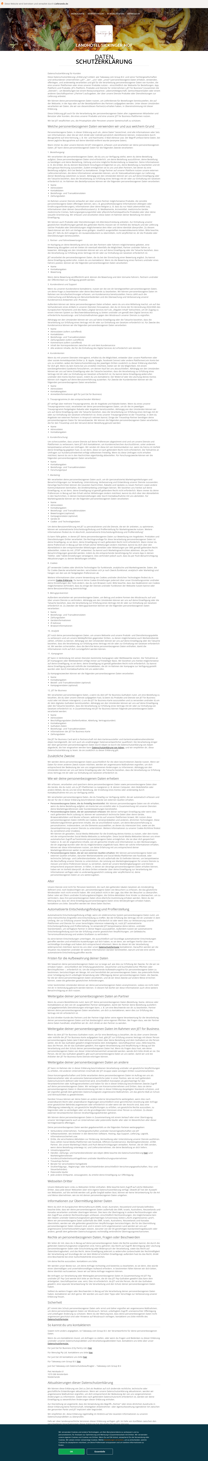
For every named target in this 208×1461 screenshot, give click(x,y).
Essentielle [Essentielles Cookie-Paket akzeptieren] (99, 1451)
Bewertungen (96, 13)
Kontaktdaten (115, 13)
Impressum (133, 13)
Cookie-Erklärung (64, 580)
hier (146, 1152)
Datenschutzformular (109, 947)
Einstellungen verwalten (114, 1440)
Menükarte (77, 13)
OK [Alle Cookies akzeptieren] (71, 1451)
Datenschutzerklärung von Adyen (108, 747)
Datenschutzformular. (58, 1343)
